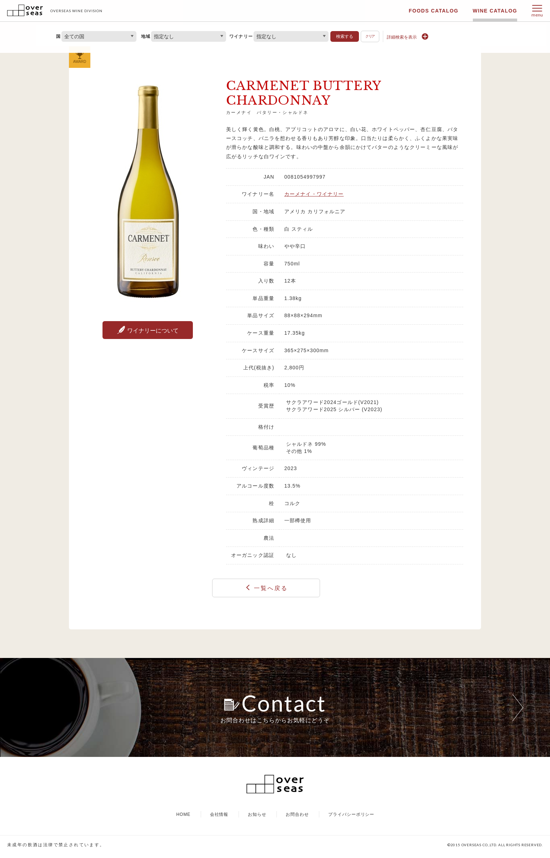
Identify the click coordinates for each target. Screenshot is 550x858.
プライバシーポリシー (351, 817)
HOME (183, 817)
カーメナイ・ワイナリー (314, 194)
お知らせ (257, 817)
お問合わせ (297, 817)
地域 (145, 36)
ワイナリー (241, 36)
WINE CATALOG (495, 11)
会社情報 (219, 817)
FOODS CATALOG (434, 11)
